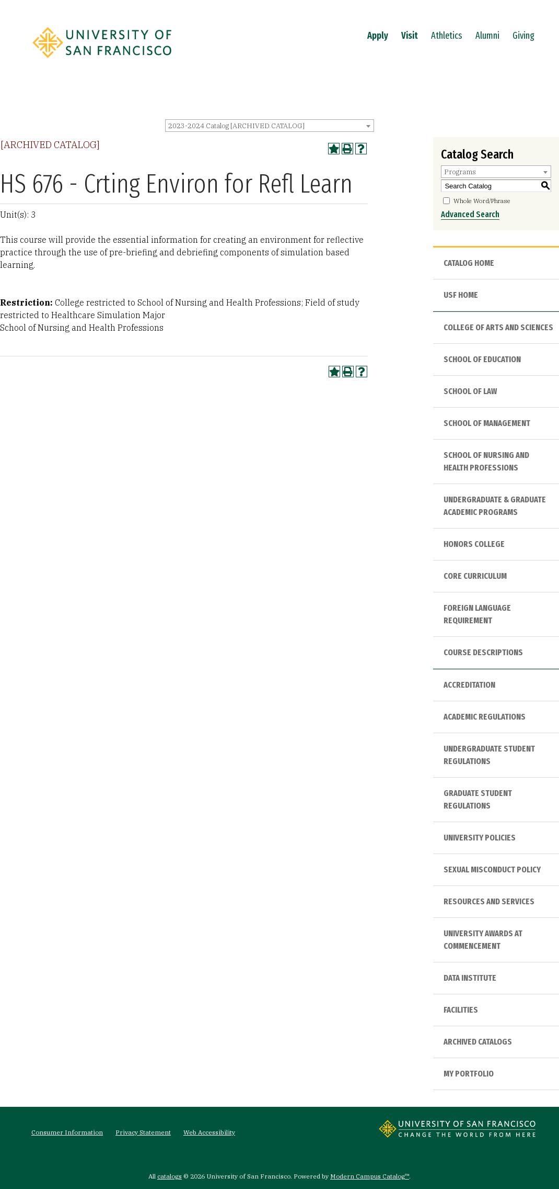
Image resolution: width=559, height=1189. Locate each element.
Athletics (446, 35)
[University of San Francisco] (102, 61)
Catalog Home (469, 263)
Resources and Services (489, 901)
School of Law (470, 391)
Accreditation (469, 685)
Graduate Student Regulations (478, 799)
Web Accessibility (209, 1132)
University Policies (480, 838)
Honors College (474, 544)
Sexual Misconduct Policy (492, 869)
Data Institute (470, 978)
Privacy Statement (143, 1132)
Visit (409, 35)
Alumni (487, 35)
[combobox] (269, 125)
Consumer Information (67, 1132)
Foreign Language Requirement (477, 614)
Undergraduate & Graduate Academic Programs (495, 506)
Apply (377, 35)
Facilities (461, 1010)
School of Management (487, 423)
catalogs (169, 1176)
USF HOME (461, 295)
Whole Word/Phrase (481, 201)
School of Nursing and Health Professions (486, 461)
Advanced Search (470, 214)
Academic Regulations (485, 717)
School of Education (482, 359)
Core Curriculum (475, 576)
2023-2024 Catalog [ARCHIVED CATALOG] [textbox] (236, 125)
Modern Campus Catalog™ (369, 1176)
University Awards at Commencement (483, 939)
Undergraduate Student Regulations (489, 755)
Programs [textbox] (460, 171)
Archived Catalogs (478, 1042)
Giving (523, 35)
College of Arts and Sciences (498, 327)
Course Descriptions (483, 652)
